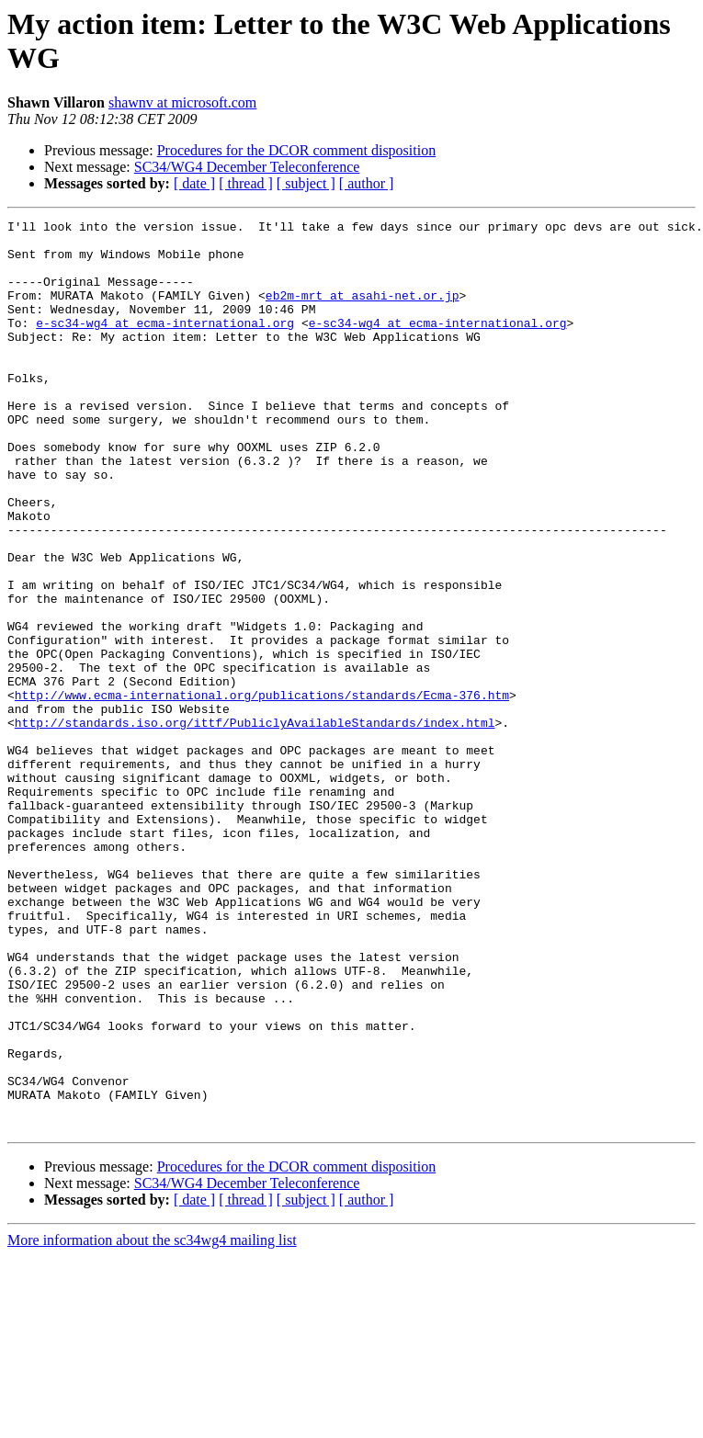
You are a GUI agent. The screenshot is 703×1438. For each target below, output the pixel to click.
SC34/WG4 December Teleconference (247, 167)
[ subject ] (306, 183)
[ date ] (194, 183)
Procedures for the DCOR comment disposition (297, 150)
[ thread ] (246, 183)
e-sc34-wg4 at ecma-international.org (165, 344)
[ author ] (366, 183)
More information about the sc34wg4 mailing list (152, 1422)
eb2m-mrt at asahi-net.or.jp (362, 311)
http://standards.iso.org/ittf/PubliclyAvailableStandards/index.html (255, 824)
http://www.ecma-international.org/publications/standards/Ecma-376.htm (262, 791)
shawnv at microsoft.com (182, 102)
